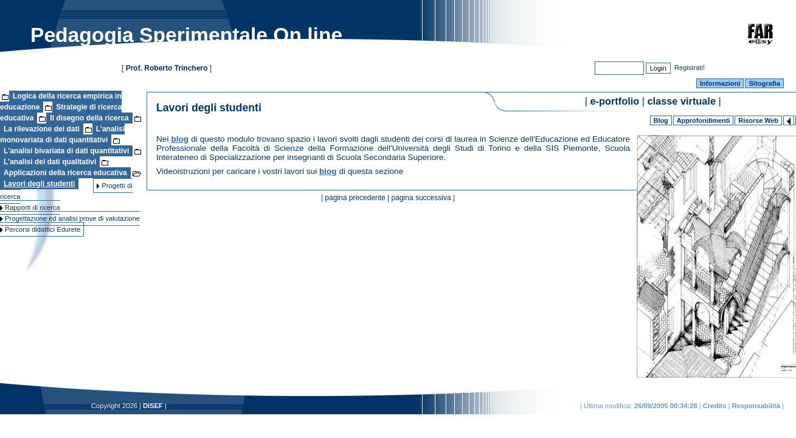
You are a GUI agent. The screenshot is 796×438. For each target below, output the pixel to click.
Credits (715, 405)
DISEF (153, 405)
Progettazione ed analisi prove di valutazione (70, 218)
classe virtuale (682, 101)
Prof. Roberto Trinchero (167, 68)
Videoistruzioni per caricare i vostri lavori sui (237, 171)
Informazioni (720, 83)
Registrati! (689, 67)
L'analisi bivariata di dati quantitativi (66, 151)
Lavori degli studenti (39, 183)
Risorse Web (758, 120)
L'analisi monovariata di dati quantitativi (62, 134)
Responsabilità (756, 405)
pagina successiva (421, 197)
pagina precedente (355, 197)
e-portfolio (615, 101)
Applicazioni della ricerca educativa (65, 173)
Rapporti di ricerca (30, 207)
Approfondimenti (703, 120)
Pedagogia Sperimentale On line (186, 35)
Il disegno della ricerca (89, 118)
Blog (661, 120)
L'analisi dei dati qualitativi (50, 162)
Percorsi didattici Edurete (40, 229)
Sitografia (764, 83)
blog (180, 139)
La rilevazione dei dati (42, 129)
